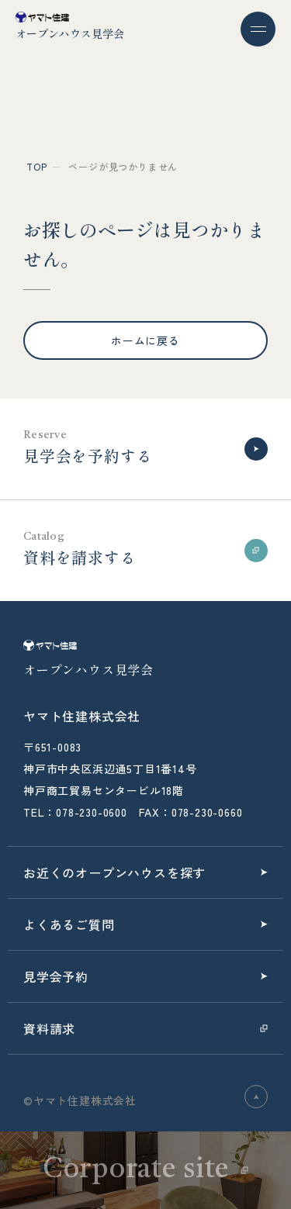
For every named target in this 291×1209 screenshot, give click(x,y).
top (36, 166)
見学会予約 (55, 976)
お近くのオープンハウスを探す (114, 872)
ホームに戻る (145, 340)
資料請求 (49, 1028)
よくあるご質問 (69, 924)
